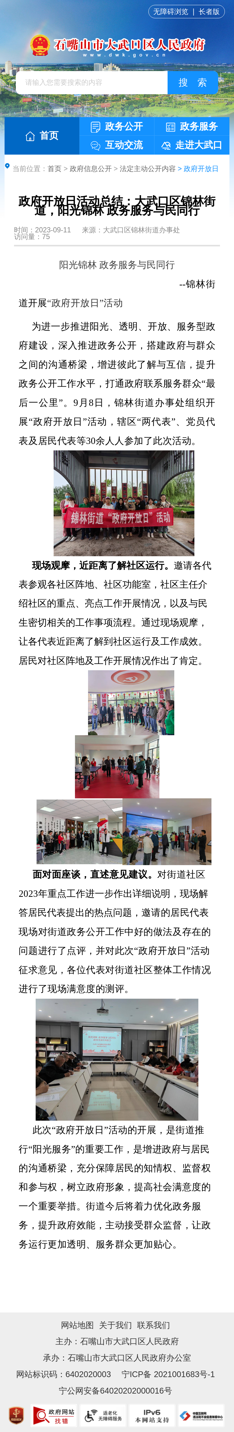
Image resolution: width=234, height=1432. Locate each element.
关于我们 (115, 1325)
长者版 (209, 12)
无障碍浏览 (170, 12)
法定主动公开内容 (148, 169)
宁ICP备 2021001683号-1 (167, 1374)
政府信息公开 (91, 169)
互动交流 (117, 145)
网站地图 (77, 1325)
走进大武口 (191, 145)
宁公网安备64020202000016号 (115, 1390)
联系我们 (153, 1325)
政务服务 (192, 126)
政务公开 (117, 127)
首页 (42, 135)
